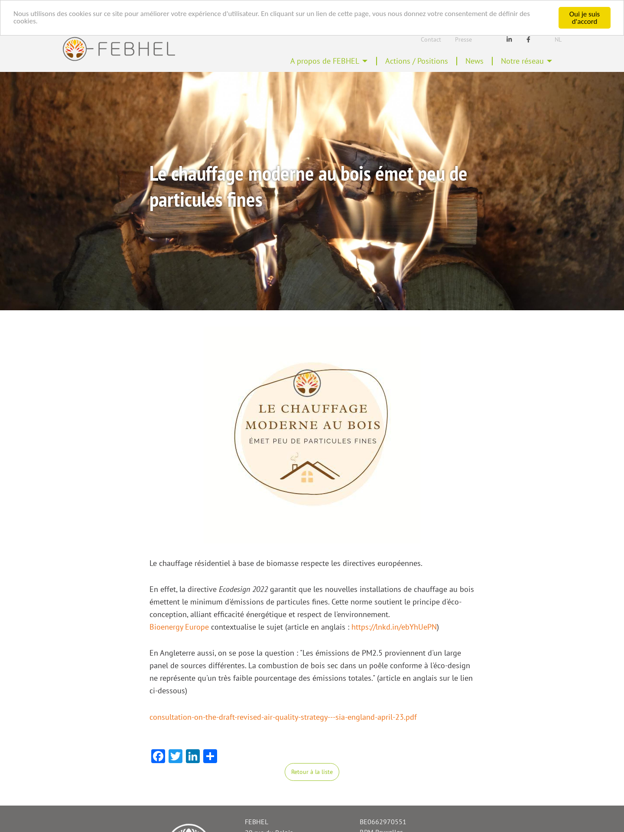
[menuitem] (329, 61)
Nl (558, 39)
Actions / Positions (416, 61)
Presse (463, 39)
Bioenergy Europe (179, 627)
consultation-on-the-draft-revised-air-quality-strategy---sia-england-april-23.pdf (283, 717)
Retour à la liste (312, 771)
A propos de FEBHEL (324, 61)
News (474, 61)
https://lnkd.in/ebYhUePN (394, 627)
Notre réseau (522, 61)
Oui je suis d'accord (584, 18)
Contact (431, 39)
